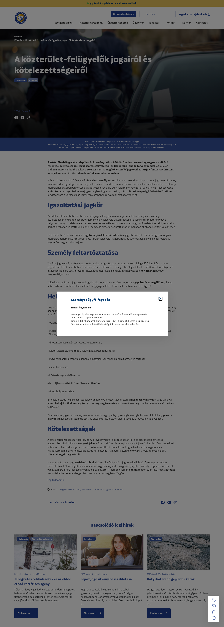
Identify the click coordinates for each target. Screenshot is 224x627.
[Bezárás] (160, 298)
